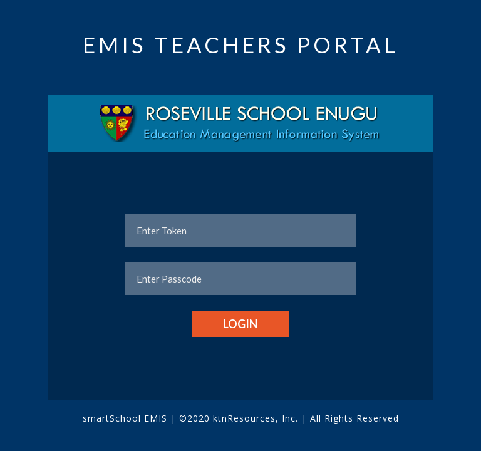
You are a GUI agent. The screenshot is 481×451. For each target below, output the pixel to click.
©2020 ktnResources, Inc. (240, 418)
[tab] (240, 123)
